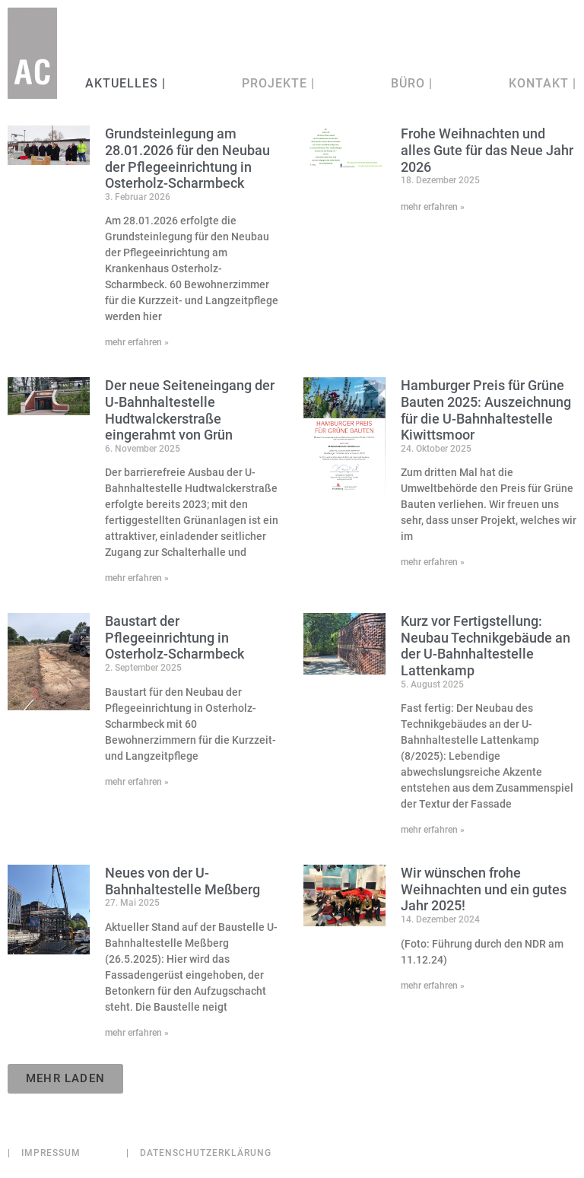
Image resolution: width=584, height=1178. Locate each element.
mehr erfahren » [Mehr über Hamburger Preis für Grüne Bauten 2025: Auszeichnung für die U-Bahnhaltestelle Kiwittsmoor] (433, 562)
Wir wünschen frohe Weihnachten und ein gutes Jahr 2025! (484, 889)
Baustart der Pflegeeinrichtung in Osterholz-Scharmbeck (174, 637)
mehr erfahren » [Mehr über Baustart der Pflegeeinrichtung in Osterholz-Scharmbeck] (137, 781)
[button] (65, 1079)
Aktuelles (123, 83)
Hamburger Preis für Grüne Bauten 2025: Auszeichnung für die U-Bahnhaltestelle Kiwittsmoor (486, 410)
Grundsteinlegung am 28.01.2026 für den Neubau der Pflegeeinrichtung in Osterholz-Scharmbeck (187, 158)
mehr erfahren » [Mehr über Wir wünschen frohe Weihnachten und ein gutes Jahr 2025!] (433, 985)
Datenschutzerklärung (198, 1153)
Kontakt (542, 83)
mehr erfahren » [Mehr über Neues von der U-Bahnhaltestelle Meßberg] (137, 1032)
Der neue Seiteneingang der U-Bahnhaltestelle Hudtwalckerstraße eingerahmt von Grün (190, 410)
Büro (412, 83)
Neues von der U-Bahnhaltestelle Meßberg (182, 881)
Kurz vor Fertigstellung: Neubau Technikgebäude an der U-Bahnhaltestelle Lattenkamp (485, 645)
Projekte (278, 83)
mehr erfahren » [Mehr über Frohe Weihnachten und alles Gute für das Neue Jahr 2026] (433, 207)
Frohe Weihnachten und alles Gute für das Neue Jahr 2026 (487, 149)
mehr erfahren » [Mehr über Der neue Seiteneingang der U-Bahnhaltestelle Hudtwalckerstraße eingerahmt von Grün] (137, 578)
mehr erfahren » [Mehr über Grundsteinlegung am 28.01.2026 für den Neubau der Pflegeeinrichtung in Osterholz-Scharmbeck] (137, 342)
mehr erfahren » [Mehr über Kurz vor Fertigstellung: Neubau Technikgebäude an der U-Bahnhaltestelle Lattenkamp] (433, 829)
